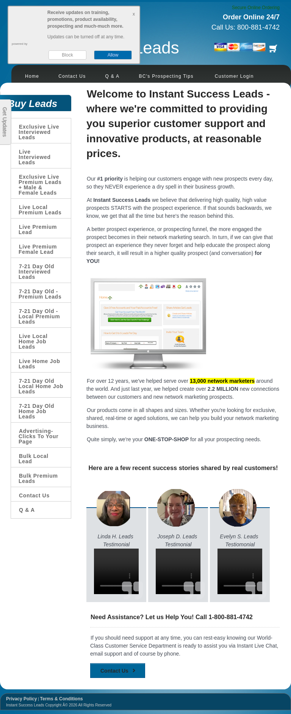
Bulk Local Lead (33, 458)
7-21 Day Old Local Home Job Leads (41, 386)
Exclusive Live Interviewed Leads (39, 132)
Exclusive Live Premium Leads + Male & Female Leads (40, 185)
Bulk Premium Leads (38, 478)
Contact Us (72, 76)
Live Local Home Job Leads (33, 341)
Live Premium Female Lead (38, 249)
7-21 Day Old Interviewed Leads (36, 271)
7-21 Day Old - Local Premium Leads (39, 316)
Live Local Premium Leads (40, 209)
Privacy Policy (21, 698)
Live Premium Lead (38, 229)
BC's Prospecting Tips (166, 76)
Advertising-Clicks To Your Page (39, 436)
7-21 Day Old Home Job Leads (36, 411)
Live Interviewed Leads (35, 157)
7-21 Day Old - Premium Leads (40, 294)
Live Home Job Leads (39, 364)
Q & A (112, 76)
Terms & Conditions (61, 698)
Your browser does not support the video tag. (116, 571)
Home (32, 76)
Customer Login (234, 76)
